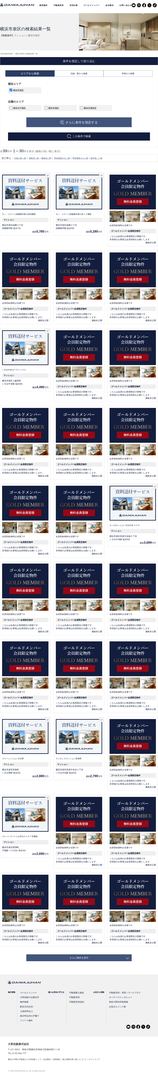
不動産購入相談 (74, 999)
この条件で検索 (81, 139)
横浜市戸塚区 (19, 110)
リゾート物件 (25, 1027)
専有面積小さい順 (91, 162)
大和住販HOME (6, 54)
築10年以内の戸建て (28, 1022)
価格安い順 (37, 162)
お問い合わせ (125, 5)
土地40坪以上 (26, 1018)
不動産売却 (58, 5)
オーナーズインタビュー (117, 1004)
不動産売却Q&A (74, 1009)
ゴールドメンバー (91, 5)
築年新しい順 (110, 162)
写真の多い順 (21, 162)
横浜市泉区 (18, 92)
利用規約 (63, 1065)
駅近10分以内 (26, 1013)
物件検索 (24, 1009)
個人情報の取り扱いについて (84, 1065)
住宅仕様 (74, 5)
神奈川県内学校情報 (115, 1009)
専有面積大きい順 (69, 162)
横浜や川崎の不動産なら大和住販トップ (27, 1065)
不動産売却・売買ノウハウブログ (120, 999)
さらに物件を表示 (79, 963)
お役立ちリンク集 (114, 1013)
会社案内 (109, 5)
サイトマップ (106, 1065)
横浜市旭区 (53, 110)
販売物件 (43, 5)
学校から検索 (128, 74)
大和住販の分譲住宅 (28, 1004)
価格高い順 (51, 162)
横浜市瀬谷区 (89, 110)
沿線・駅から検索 (79, 74)
